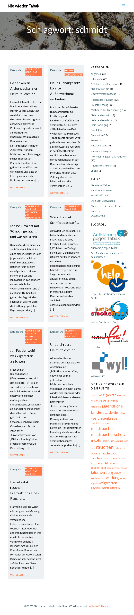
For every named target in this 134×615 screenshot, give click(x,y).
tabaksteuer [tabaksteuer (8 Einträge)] (98, 467)
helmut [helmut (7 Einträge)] (114, 400)
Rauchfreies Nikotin (101, 165)
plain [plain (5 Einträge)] (93, 448)
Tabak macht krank (101, 190)
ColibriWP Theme (98, 606)
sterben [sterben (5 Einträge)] (122, 459)
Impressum (97, 211)
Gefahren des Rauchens (32, 207)
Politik (69, 70)
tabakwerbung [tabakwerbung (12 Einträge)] (102, 472)
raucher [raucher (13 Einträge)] (120, 447)
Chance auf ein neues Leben (106, 206)
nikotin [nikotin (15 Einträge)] (96, 440)
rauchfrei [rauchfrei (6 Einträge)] (95, 453)
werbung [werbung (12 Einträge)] (113, 478)
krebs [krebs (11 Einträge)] (114, 412)
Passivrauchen (99, 151)
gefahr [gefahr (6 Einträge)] (94, 400)
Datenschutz (98, 215)
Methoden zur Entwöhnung (33, 215)
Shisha (94, 170)
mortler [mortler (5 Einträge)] (105, 423)
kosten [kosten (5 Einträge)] (106, 413)
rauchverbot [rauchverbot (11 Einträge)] (100, 458)
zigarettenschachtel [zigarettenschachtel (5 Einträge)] (100, 488)
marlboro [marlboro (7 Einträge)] (96, 423)
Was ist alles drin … (101, 195)
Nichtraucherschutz (101, 120)
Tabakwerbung (74, 75)
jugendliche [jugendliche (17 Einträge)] (112, 405)
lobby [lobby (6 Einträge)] (122, 412)
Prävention (97, 135)
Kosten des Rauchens (103, 99)
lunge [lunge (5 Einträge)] (93, 419)
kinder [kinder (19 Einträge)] (97, 412)
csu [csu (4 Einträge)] (98, 395)
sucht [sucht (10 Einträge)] (104, 463)
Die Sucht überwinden (103, 200)
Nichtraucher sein (100, 115)
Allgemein (96, 74)
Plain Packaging (99, 125)
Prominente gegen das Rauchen (32, 72)
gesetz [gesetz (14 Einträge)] (103, 400)
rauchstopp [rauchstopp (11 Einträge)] (109, 453)
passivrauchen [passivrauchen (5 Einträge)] (121, 441)
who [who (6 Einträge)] (122, 478)
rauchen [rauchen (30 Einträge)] (105, 447)
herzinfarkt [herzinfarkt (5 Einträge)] (96, 406)
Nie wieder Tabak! (101, 185)
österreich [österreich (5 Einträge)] (115, 488)
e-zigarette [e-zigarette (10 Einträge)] (108, 395)
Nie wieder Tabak (23, 5)
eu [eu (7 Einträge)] (124, 395)
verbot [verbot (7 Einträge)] (117, 472)
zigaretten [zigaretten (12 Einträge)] (109, 483)
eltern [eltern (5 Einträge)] (119, 395)
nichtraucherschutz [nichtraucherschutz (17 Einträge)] (108, 434)
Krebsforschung (99, 104)
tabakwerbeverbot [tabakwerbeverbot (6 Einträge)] (117, 467)
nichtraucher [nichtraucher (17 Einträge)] (102, 428)
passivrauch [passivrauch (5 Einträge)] (108, 441)
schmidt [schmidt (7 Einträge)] (114, 458)
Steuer (94, 140)
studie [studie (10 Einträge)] (95, 463)
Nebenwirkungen (100, 88)
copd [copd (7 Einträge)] (93, 395)
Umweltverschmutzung (103, 93)
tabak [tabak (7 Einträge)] (112, 463)
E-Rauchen (97, 79)
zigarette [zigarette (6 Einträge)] (96, 483)
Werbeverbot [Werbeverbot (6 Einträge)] (98, 478)
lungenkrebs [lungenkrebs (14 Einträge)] (107, 418)
